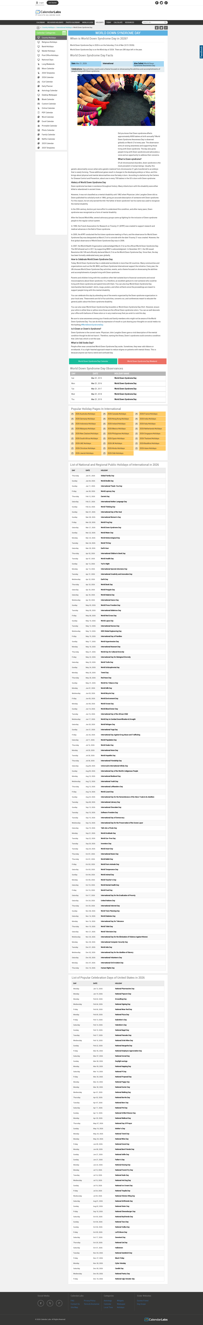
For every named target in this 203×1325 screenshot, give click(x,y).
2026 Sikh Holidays (115, 453)
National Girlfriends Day (124, 1201)
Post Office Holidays (50, 55)
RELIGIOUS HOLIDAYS (55, 22)
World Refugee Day (108, 724)
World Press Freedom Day (110, 605)
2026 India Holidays (148, 419)
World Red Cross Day (109, 616)
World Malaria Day (107, 595)
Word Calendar (48, 117)
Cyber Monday (120, 1263)
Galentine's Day (121, 1020)
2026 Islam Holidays (148, 448)
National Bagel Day (122, 1030)
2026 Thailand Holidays (149, 438)
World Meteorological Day (110, 538)
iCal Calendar (47, 82)
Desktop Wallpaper (49, 95)
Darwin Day (105, 496)
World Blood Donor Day (109, 709)
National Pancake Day (123, 1035)
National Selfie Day (122, 1154)
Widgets (120, 1301)
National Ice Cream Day (124, 1186)
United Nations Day (108, 901)
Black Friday (119, 1258)
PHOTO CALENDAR (73, 22)
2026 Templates (48, 73)
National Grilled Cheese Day (125, 1113)
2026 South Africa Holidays (86, 438)
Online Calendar (48, 108)
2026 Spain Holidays (116, 438)
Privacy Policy (89, 1301)
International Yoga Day (109, 730)
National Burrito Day (122, 1097)
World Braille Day (107, 481)
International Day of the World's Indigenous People (119, 771)
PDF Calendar (47, 113)
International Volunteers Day (111, 958)
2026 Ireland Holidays (116, 424)
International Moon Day (109, 750)
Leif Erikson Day (121, 1232)
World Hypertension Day (110, 641)
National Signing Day (122, 1004)
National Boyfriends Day (124, 1217)
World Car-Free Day (108, 838)
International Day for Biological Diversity (116, 657)
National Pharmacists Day (124, 989)
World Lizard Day (107, 792)
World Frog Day (106, 522)
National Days (47, 60)
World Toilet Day (107, 926)
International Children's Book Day (113, 553)
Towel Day (105, 673)
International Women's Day (111, 517)
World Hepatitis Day (108, 755)
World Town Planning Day (110, 911)
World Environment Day (109, 698)
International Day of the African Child (114, 714)
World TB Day (106, 543)
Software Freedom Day (109, 812)
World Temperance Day (109, 869)
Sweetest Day (120, 1237)
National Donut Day (122, 1144)
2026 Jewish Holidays (84, 453)
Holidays (120, 1307)
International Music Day (109, 854)
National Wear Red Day (123, 1009)
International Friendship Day (111, 761)
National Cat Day (121, 1243)
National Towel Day (122, 1134)
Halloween (119, 1248)
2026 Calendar (48, 77)
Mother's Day (120, 1129)
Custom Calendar (49, 104)
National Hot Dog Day (123, 1180)
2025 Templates (48, 148)
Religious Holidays (49, 42)
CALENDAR (41, 22)
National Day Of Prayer (123, 1123)
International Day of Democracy (112, 818)
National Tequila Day (122, 1191)
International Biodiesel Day (111, 776)
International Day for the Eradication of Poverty (118, 895)
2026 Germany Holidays (85, 419)
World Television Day (108, 932)
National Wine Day (122, 1139)
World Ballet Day (107, 859)
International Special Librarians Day (114, 569)
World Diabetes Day (108, 916)
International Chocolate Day (111, 807)
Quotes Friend (142, 1301)
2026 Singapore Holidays (150, 434)
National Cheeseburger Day (125, 1211)
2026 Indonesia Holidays (85, 424)
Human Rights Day (108, 968)
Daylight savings (121, 1061)
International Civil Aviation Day (112, 963)
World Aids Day (106, 947)
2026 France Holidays (148, 414)
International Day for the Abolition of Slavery (117, 952)
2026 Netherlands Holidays (151, 429)
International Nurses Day (110, 626)
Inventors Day (106, 844)
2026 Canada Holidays (117, 414)
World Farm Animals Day (110, 864)
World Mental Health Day (110, 885)
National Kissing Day (122, 1165)
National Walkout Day (123, 1118)
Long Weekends (48, 64)
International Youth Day (109, 781)
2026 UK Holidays (115, 443)
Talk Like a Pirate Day (109, 828)
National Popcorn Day (123, 994)
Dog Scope (141, 1304)
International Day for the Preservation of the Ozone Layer (122, 823)
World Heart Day (107, 849)
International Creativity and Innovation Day (116, 574)
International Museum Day (110, 647)
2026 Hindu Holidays (116, 448)
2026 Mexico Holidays (117, 429)
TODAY (108, 22)
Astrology (108, 1301)
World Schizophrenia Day (110, 667)
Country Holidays (48, 27)
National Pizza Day (122, 1015)
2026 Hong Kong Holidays (118, 419)
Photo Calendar (48, 130)
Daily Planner (47, 86)
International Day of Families (111, 636)
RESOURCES (129, 22)
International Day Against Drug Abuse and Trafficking (120, 735)
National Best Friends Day (124, 1149)
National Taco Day (122, 1222)
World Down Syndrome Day (125, 378)
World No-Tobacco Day (109, 683)
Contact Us (75, 1304)
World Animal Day (107, 875)
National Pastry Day (122, 1274)
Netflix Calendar (48, 139)
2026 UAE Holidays (83, 443)
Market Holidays (48, 51)
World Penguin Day (108, 590)
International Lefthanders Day (112, 787)
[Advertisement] (51, 193)
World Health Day (107, 559)
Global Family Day (107, 476)
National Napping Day (123, 1066)
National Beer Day (121, 1103)
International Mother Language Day (114, 502)
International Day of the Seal (111, 512)
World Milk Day (106, 688)
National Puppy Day (122, 1082)
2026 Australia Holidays (85, 414)
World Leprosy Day (108, 491)
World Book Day (107, 584)
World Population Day (109, 740)
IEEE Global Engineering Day (111, 631)
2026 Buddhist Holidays (149, 443)
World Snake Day (107, 745)
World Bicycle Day (107, 693)
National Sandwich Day (123, 1253)
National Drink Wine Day (124, 1040)
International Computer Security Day (114, 942)
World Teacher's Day (108, 880)
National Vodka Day (122, 1227)
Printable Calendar (49, 126)
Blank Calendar (48, 99)
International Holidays (64, 27)
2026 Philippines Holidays (118, 434)
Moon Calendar (48, 68)
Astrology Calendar (49, 91)
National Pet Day (121, 1108)
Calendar (107, 1304)
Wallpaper (121, 1304)
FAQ (72, 1301)
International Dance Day (110, 600)
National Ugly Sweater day (125, 1279)
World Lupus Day (107, 621)
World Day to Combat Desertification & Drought (118, 719)
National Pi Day (120, 1072)
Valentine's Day (121, 1025)
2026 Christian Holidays (85, 448)
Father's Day (120, 1160)
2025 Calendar (48, 143)
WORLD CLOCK (87, 22)
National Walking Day (123, 1092)
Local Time (108, 1307)
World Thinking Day (108, 507)
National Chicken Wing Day (125, 1196)
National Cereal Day (122, 1056)
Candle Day (119, 1268)
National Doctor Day (122, 1087)
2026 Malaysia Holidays (85, 429)
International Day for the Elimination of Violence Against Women (124, 937)
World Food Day (107, 890)
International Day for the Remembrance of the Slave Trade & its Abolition (127, 797)
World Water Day (107, 533)
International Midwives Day (111, 610)
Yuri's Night (105, 564)
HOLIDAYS (99, 22)
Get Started (52, 3)
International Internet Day (110, 906)
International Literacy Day (110, 802)
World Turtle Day (107, 662)
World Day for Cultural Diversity (112, 652)
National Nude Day (122, 1175)
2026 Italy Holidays (147, 424)
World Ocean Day (107, 704)
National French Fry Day (124, 1170)
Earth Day (104, 579)
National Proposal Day (123, 1077)
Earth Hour (105, 548)
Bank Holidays (48, 46)
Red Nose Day (106, 678)
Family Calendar (48, 135)
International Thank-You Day (111, 486)
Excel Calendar (48, 121)
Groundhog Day (121, 999)
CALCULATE (118, 22)
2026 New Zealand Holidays (86, 434)
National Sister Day (122, 1206)
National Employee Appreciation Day (128, 1051)
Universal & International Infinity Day (114, 766)
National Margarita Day (123, 1046)
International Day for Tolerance (112, 921)
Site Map (74, 1307)
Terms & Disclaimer (91, 1304)
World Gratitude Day (108, 833)
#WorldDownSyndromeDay (92, 325)
